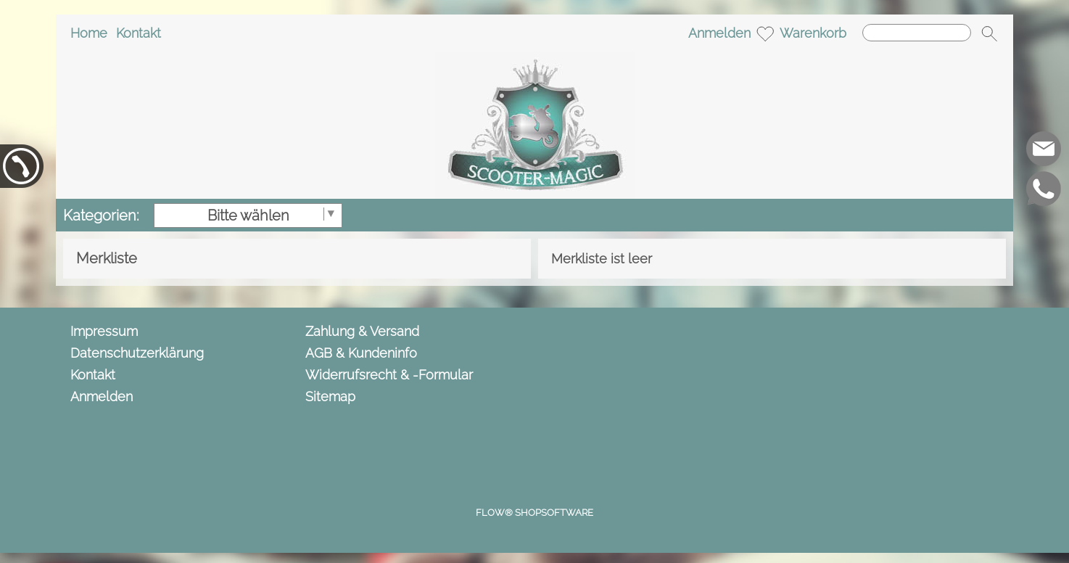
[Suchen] (916, 32)
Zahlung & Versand (362, 331)
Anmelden (719, 33)
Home (88, 33)
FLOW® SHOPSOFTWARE (534, 512)
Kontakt (138, 33)
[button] (989, 33)
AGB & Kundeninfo (361, 353)
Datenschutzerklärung (137, 353)
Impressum (104, 331)
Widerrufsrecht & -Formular (389, 374)
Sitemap (330, 396)
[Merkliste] (765, 33)
